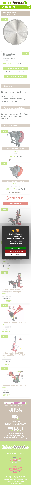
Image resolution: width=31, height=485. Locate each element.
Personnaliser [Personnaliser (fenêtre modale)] (15, 254)
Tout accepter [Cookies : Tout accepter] (15, 248)
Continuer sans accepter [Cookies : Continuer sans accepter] (15, 251)
